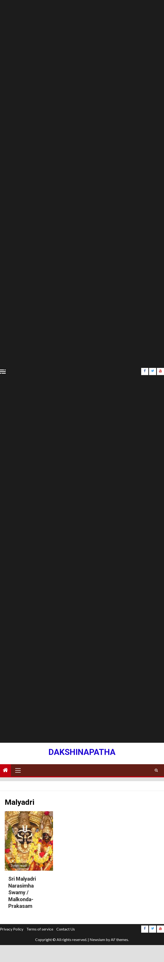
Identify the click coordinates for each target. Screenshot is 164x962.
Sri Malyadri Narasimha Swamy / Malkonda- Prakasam (22, 892)
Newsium (97, 939)
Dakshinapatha (82, 752)
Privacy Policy (11, 929)
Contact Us (65, 929)
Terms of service (39, 929)
